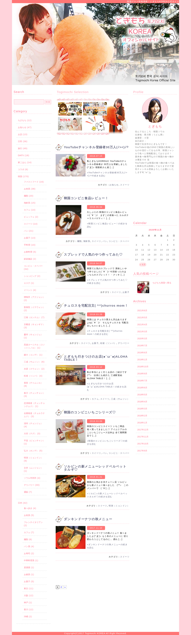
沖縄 (26, 616)
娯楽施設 (28, 259)
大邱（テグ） (30, 433)
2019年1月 (142, 359)
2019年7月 (142, 345)
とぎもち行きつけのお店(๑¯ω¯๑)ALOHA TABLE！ (96, 358)
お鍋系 (27, 574)
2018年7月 (142, 380)
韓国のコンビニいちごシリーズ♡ (90, 412)
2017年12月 (142, 429)
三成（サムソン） (32, 362)
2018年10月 (142, 366)
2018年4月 (142, 401)
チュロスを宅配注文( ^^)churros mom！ (96, 305)
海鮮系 (27, 203)
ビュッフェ (29, 217)
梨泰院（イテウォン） (34, 307)
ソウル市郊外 (30, 478)
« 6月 (143, 264)
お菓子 (27, 238)
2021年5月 (142, 317)
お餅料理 (28, 252)
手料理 (27, 245)
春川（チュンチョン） (34, 393)
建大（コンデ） (31, 355)
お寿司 (27, 553)
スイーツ (28, 224)
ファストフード (31, 182)
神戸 (26, 602)
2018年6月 (142, 387)
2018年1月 (142, 422)
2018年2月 (142, 415)
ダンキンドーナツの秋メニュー (88, 519)
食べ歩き (28, 508)
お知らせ (22, 127)
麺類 (26, 196)
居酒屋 (27, 567)
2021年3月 (142, 331)
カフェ (27, 210)
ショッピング (30, 276)
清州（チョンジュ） (33, 423)
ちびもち (22, 120)
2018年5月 (142, 394)
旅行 (20, 148)
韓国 (20, 176)
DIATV (21, 155)
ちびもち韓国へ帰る (162, 283)
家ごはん (22, 162)
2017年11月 (142, 436)
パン (26, 231)
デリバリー (29, 485)
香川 (26, 609)
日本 (20, 503)
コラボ (21, 169)
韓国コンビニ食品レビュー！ (86, 198)
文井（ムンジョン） (33, 468)
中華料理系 (29, 560)
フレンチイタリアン (33, 522)
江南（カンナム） (32, 317)
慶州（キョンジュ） (33, 334)
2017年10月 (142, 443)
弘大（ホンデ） (31, 450)
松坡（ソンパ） (31, 376)
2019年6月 (142, 352)
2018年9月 (142, 373)
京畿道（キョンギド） (34, 324)
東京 (26, 588)
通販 (26, 492)
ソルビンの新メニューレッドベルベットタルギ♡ (95, 468)
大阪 (26, 595)
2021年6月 (142, 310)
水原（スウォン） (32, 369)
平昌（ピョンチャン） (34, 440)
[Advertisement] (92, 574)
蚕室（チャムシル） (33, 383)
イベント (28, 290)
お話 (20, 134)
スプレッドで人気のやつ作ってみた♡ (93, 254)
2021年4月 (142, 324)
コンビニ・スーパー (33, 266)
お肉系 (27, 189)
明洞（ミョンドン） (33, 457)
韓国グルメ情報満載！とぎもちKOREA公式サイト (153, 1)
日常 (20, 141)
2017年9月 (142, 450)
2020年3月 (142, 338)
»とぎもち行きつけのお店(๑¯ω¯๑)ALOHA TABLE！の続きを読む (107, 386)
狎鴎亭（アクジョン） (34, 297)
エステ (27, 283)
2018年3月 (142, 408)
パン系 (27, 546)
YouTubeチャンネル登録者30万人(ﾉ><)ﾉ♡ (96, 147)
